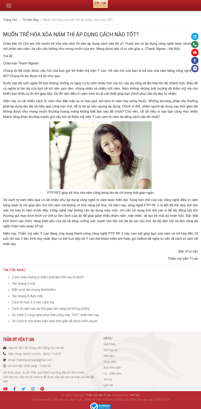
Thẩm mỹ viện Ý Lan (98, 395)
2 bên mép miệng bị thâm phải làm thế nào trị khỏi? (48, 277)
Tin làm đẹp (30, 20)
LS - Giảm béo (113, 373)
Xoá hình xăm (112, 367)
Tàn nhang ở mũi (23, 283)
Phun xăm (110, 362)
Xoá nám (109, 356)
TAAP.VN (134, 395)
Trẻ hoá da (110, 350)
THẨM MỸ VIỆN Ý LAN (167, 338)
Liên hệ (108, 385)
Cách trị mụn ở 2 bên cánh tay (33, 302)
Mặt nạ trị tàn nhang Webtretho (34, 290)
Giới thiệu (110, 344)
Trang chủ (10, 20)
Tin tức (108, 379)
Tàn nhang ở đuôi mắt (27, 296)
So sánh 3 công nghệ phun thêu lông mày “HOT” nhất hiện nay (55, 315)
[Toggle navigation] (8, 4)
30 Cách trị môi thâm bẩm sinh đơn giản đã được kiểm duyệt (54, 321)
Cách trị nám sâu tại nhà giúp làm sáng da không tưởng (51, 308)
